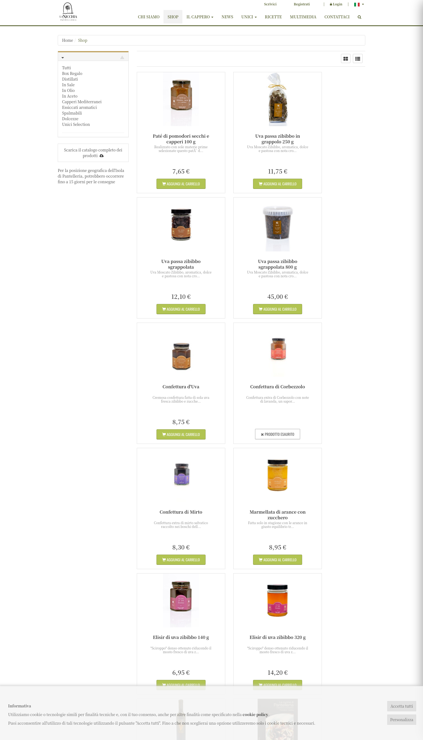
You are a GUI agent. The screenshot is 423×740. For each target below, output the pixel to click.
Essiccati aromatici (79, 107)
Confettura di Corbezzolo (329, 261)
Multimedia (303, 16)
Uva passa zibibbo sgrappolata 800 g (172, 264)
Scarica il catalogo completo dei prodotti (93, 152)
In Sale (68, 84)
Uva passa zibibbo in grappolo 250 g (250, 139)
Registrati (302, 4)
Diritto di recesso (177, 685)
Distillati (70, 79)
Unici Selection (76, 124)
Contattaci (337, 16)
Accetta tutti (401, 706)
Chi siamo (148, 16)
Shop (173, 16)
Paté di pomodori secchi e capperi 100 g (172, 139)
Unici (249, 16)
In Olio (68, 90)
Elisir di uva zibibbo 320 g (172, 512)
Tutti (66, 67)
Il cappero (199, 16)
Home (67, 40)
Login (336, 4)
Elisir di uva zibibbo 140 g (330, 386)
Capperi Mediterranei (82, 101)
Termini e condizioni (181, 678)
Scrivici (270, 4)
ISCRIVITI (330, 666)
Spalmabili (72, 113)
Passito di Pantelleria (251, 512)
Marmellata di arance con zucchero (251, 389)
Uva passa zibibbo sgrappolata (330, 139)
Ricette (273, 16)
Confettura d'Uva (251, 261)
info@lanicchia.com (78, 669)
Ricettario (330, 512)
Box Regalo (72, 73)
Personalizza (401, 719)
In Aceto (69, 96)
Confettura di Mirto (172, 386)
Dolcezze (70, 118)
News (227, 16)
